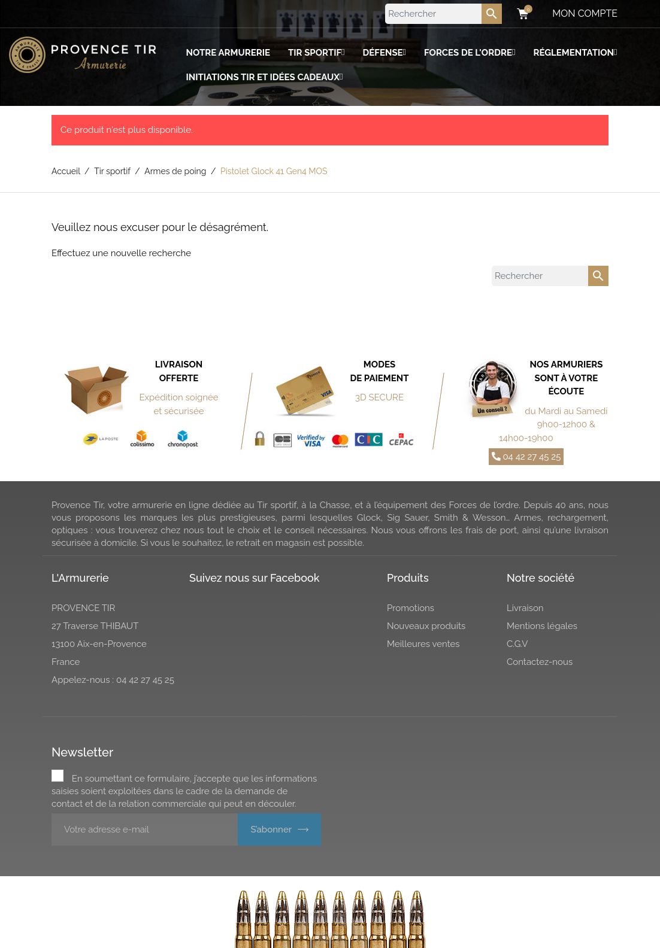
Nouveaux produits (426, 626)
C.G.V (517, 644)
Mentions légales (542, 626)
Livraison (525, 608)
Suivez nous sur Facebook (254, 578)
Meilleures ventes (423, 644)
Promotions (410, 608)
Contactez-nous (540, 662)
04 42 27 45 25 (526, 456)
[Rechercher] (443, 14)
